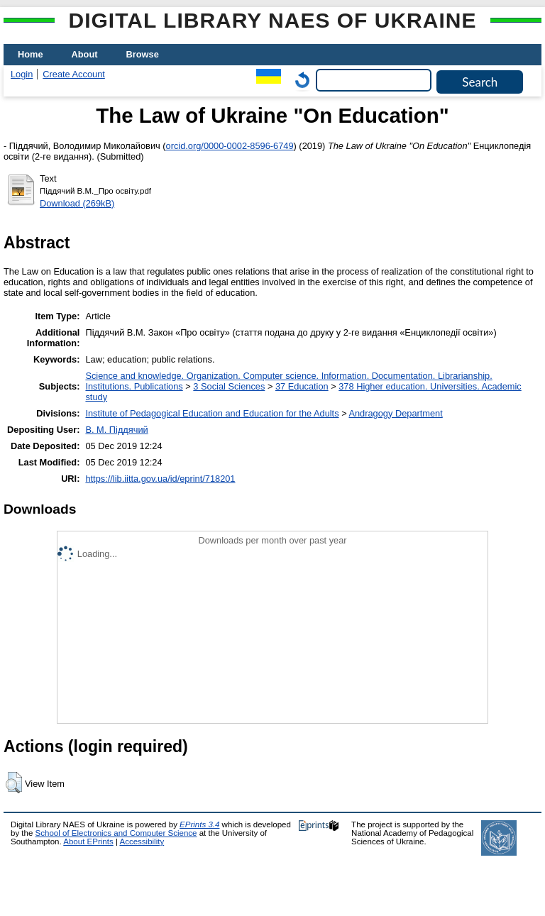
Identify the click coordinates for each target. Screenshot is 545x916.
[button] (14, 782)
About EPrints (88, 841)
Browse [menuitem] (142, 54)
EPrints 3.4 (199, 824)
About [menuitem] (85, 54)
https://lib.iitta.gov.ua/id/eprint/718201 (160, 478)
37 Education (302, 386)
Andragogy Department (395, 413)
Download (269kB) (77, 203)
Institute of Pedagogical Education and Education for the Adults (211, 413)
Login (22, 74)
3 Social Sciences (229, 386)
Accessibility (141, 841)
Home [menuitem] (30, 54)
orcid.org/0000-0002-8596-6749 (230, 145)
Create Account (74, 74)
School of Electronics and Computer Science (116, 833)
